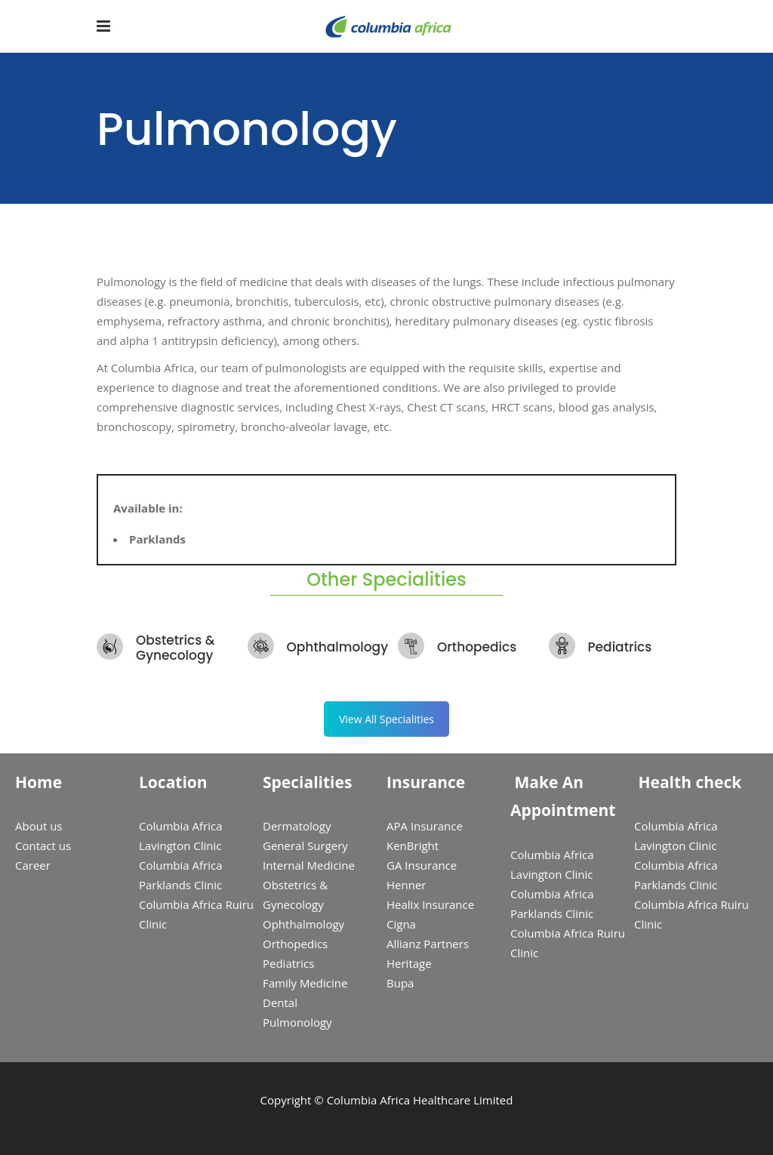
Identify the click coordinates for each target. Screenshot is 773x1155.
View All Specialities (386, 719)
